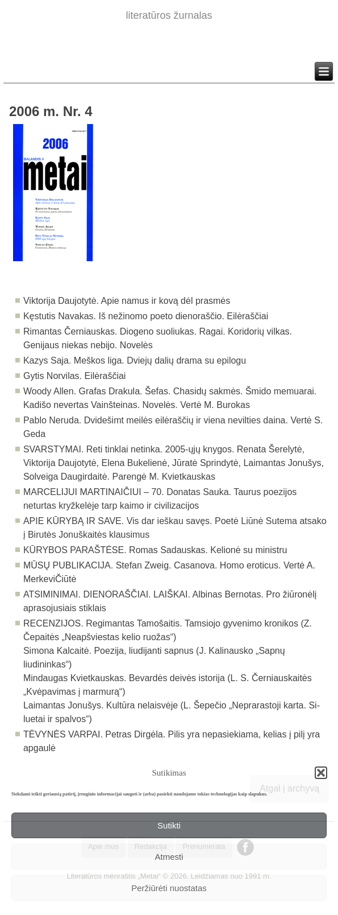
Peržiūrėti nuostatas (169, 888)
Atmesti (169, 857)
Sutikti (169, 825)
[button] (321, 772)
